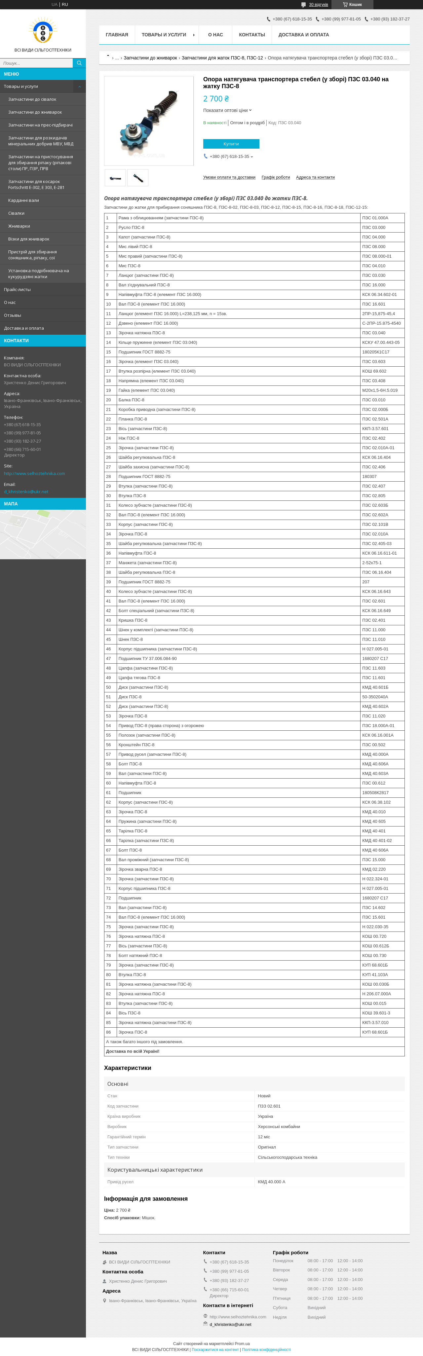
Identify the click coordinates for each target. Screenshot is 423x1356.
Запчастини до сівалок (32, 99)
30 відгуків (318, 4)
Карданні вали (23, 200)
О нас (10, 302)
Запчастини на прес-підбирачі (40, 125)
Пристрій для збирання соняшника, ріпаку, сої (32, 255)
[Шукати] (79, 63)
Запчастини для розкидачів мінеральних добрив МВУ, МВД (40, 141)
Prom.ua (242, 1343)
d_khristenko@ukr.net (26, 492)
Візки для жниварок (29, 239)
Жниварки (19, 226)
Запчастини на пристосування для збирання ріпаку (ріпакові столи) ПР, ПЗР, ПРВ (40, 162)
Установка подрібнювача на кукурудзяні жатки (38, 273)
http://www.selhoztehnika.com (34, 473)
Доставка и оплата (24, 328)
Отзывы (12, 315)
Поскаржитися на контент (215, 1349)
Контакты (252, 34)
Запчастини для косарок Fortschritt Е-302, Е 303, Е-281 (36, 184)
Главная (117, 34)
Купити (231, 144)
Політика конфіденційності (266, 1349)
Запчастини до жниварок (35, 112)
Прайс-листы (17, 289)
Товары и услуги (21, 86)
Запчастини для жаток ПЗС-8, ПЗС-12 (222, 57)
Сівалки (16, 213)
